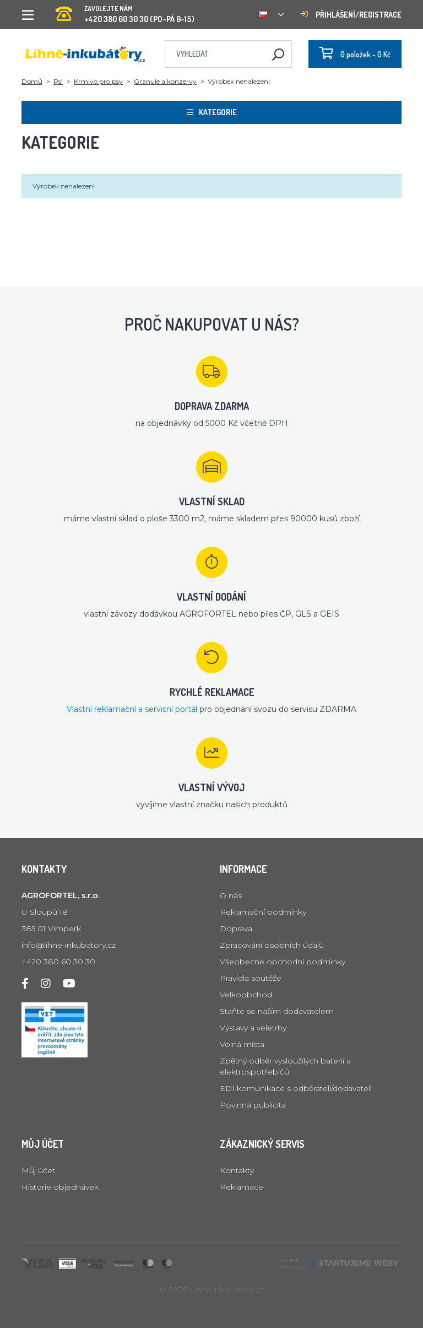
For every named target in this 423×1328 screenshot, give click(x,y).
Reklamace (241, 1187)
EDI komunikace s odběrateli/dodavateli (296, 1088)
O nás (231, 895)
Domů (31, 81)
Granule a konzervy (165, 81)
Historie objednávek (60, 1187)
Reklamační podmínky (263, 912)
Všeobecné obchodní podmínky (282, 962)
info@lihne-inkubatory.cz (68, 945)
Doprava (236, 928)
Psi (58, 81)
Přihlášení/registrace (351, 14)
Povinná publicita (253, 1105)
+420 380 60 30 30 (58, 962)
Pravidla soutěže (250, 978)
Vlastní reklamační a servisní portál (132, 709)
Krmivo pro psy (98, 81)
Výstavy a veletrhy (253, 1028)
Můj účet (38, 1170)
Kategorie (212, 112)
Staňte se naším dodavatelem (277, 1011)
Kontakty (237, 1170)
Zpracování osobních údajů (272, 945)
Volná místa (242, 1044)
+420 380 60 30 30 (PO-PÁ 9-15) (125, 10)
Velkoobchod (246, 995)
